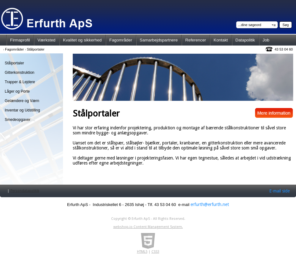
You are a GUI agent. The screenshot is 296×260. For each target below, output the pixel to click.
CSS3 (155, 252)
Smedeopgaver (17, 119)
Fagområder (14, 49)
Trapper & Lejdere (20, 82)
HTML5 (142, 252)
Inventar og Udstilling (22, 110)
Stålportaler (35, 49)
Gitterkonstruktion (19, 72)
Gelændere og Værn (22, 101)
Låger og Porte (17, 91)
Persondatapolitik (24, 191)
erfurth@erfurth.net (210, 204)
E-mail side (279, 190)
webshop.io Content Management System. (148, 227)
